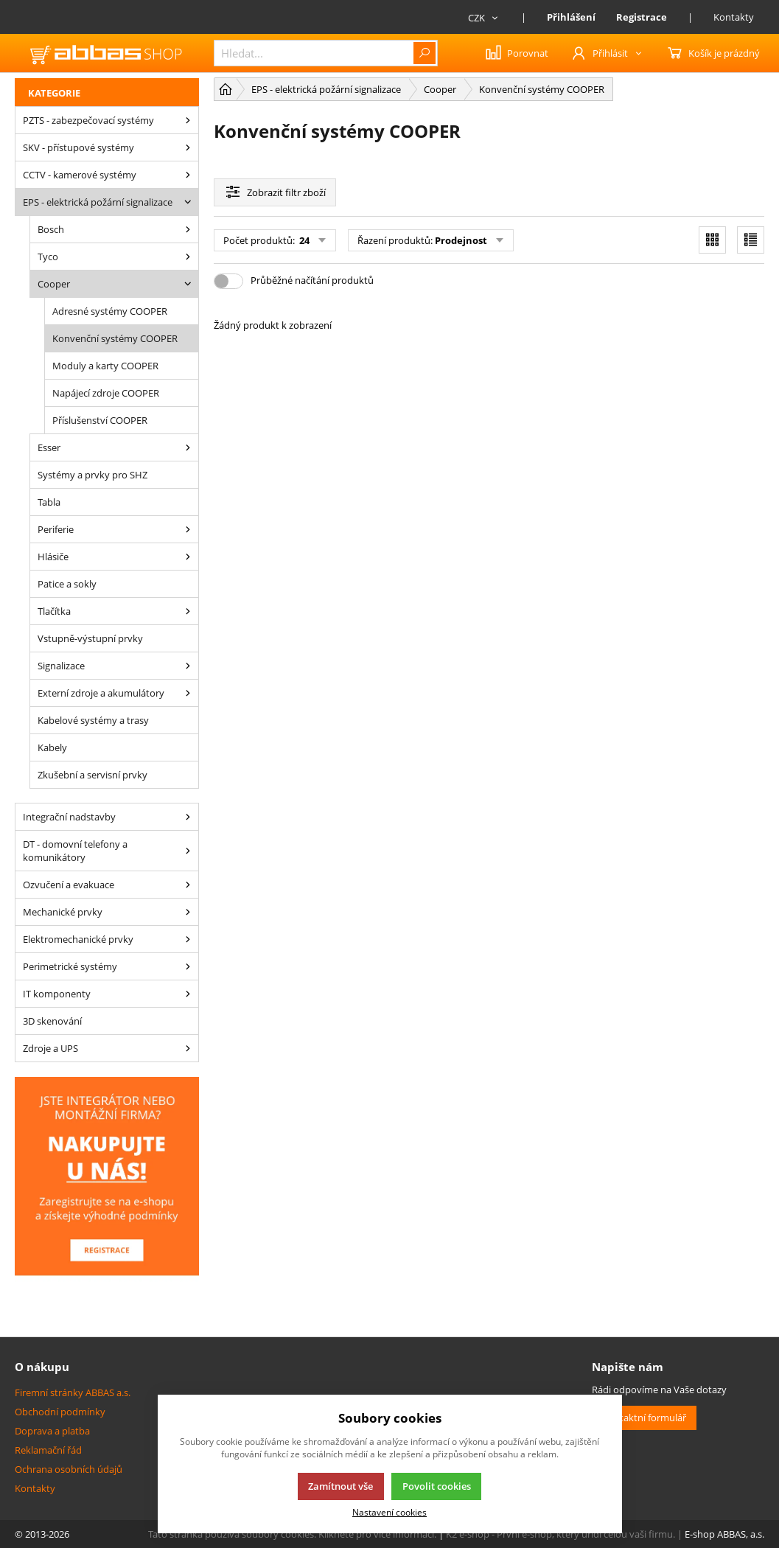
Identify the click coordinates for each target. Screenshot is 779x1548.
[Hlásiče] (188, 557)
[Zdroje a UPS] (188, 1048)
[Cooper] (188, 284)
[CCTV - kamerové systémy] (188, 175)
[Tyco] (188, 257)
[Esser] (188, 447)
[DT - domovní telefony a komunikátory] (188, 850)
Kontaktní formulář (644, 1417)
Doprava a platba (52, 1430)
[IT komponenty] (188, 994)
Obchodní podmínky (60, 1411)
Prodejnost (461, 240)
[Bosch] (188, 229)
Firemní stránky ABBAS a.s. (72, 1392)
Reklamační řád (48, 1450)
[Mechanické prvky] (188, 912)
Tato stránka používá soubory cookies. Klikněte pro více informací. (292, 1534)
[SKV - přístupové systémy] (188, 147)
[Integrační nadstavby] (188, 817)
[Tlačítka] (188, 611)
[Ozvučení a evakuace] (188, 885)
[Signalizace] (188, 666)
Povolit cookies (436, 1486)
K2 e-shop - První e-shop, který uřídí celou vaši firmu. (560, 1534)
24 (303, 240)
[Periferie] (188, 529)
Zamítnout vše (340, 1486)
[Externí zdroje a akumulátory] (188, 693)
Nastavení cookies (389, 1512)
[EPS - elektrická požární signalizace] (188, 202)
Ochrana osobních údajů (68, 1469)
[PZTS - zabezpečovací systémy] (188, 120)
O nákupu (42, 1366)
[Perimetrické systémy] (188, 966)
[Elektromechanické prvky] (188, 939)
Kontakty (733, 17)
